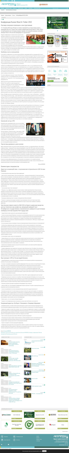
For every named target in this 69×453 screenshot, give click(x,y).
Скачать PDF (50, 46)
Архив (26, 8)
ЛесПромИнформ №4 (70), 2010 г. (22, 15)
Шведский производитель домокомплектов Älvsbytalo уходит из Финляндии (14, 352)
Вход (4, 0)
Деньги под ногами (35, 348)
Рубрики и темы (8, 8)
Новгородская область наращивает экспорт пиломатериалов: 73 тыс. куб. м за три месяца (15, 391)
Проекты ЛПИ (20, 8)
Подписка (6, 436)
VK (12, 0)
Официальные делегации (66, 75)
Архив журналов (7, 439)
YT (8, 444)
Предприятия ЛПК (55, 75)
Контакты (18, 439)
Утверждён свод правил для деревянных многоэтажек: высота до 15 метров (15, 383)
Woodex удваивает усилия (37, 386)
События (2, 10)
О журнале (30, 8)
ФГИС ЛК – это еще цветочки (37, 393)
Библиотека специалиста (49, 75)
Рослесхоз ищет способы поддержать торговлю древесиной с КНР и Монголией (14, 359)
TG (14, 0)
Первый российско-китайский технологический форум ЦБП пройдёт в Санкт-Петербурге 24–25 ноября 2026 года (15, 400)
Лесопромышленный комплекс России (37, 341)
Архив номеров (8, 15)
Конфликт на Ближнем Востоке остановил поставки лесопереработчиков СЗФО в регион (14, 375)
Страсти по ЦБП (34, 378)
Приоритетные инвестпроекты (60, 75)
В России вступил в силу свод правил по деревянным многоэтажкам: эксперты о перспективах (14, 343)
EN (8, 0)
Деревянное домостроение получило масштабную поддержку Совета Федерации (38, 364)
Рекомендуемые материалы (11, 10)
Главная (2, 8)
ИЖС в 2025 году (35, 356)
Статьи (13, 15)
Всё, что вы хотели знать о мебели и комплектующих (38, 371)
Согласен (44, 451)
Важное (37, 436)
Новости (14, 8)
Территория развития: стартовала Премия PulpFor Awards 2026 (15, 366)
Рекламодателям (37, 8)
